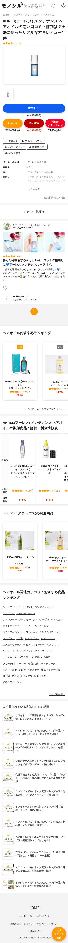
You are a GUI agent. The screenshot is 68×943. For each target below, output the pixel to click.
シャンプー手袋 (41, 619)
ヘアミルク (57, 619)
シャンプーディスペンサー (17, 619)
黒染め (22, 669)
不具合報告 (34, 931)
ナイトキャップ (11, 626)
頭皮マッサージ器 (50, 669)
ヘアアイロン (42, 626)
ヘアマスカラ (10, 669)
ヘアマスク (9, 613)
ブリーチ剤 (9, 663)
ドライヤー (27, 626)
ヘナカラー (33, 669)
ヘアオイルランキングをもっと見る (46, 409)
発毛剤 (15, 676)
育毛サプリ (26, 676)
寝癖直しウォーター (34, 644)
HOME (34, 908)
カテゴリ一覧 (25, 916)
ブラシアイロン (11, 632)
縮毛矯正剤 (33, 663)
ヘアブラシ (9, 638)
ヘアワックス (48, 638)
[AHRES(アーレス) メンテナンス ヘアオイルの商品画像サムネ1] (8, 93)
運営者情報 (15, 924)
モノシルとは (42, 916)
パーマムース (10, 657)
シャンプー (9, 607)
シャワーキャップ (25, 613)
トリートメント (24, 607)
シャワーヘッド (29, 632)
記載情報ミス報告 (54, 198)
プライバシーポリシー (47, 924)
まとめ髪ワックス (12, 644)
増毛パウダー (41, 676)
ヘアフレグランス (12, 651)
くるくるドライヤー (50, 632)
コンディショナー (44, 607)
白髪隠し (48, 657)
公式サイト (34, 108)
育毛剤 (6, 676)
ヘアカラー (24, 657)
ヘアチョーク (48, 663)
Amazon (12, 123)
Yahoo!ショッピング (55, 123)
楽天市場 (34, 123)
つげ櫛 (19, 638)
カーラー (21, 663)
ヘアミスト (52, 644)
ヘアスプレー (32, 638)
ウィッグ (28, 651)
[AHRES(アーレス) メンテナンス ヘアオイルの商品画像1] (34, 65)
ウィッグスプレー (44, 651)
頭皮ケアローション (13, 682)
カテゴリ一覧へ (57, 694)
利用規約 (28, 924)
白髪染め (37, 657)
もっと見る (34, 188)
